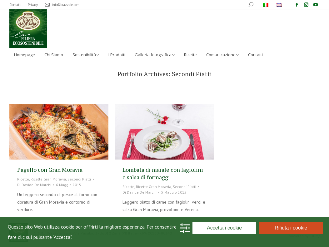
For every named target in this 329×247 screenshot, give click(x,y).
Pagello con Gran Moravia (49, 169)
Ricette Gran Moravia (48, 179)
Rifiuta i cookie (291, 227)
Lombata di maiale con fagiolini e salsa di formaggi (162, 173)
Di (34, 184)
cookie (67, 227)
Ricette (23, 179)
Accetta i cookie (224, 227)
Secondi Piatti (79, 179)
